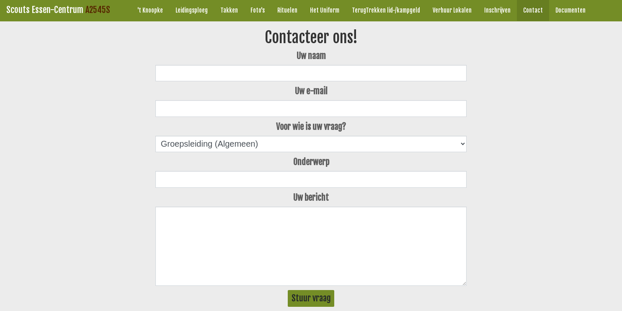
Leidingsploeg (192, 10)
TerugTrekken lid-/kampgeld (386, 10)
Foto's (257, 10)
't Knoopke (150, 10)
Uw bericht (311, 197)
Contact (533, 10)
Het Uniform (324, 10)
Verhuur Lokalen (452, 10)
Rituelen (287, 10)
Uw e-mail (311, 91)
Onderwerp (311, 162)
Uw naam (311, 56)
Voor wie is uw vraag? (311, 127)
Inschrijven (497, 10)
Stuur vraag (311, 298)
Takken (229, 10)
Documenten (570, 10)
